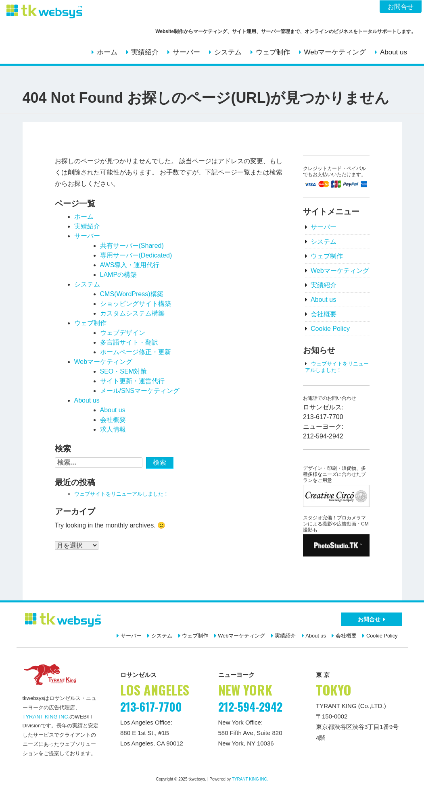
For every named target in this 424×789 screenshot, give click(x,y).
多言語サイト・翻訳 (129, 342)
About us (393, 52)
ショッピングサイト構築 (135, 303)
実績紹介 (145, 52)
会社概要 (113, 419)
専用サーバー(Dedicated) (136, 255)
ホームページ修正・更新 (135, 352)
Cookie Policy (330, 328)
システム (228, 52)
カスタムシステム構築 (132, 313)
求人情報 (113, 429)
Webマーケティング (335, 52)
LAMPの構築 (118, 274)
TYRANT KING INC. (46, 717)
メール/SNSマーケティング (140, 390)
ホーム (107, 52)
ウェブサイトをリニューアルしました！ (121, 494)
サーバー (186, 52)
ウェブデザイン (122, 332)
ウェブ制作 (273, 52)
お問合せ (401, 6)
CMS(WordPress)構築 (131, 294)
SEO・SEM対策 (123, 371)
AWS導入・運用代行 (130, 265)
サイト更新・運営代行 (132, 381)
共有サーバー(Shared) (132, 245)
